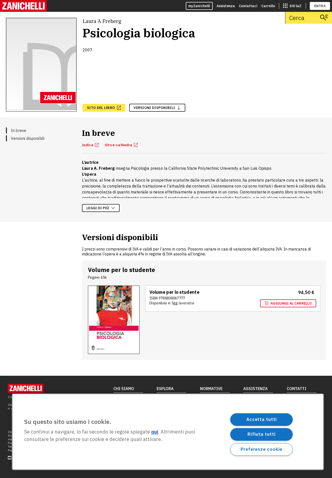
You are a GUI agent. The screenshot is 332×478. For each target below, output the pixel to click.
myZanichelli (199, 6)
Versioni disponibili (27, 138)
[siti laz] (292, 5)
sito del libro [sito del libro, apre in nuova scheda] (104, 107)
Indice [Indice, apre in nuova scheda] (90, 145)
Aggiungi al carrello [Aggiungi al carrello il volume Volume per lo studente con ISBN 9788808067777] (288, 303)
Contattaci (248, 6)
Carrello (268, 6)
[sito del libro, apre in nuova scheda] (104, 108)
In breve (18, 130)
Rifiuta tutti (262, 434)
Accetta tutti (261, 419)
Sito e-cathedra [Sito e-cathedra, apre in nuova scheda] (121, 145)
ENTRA (320, 6)
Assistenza (226, 6)
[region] (168, 432)
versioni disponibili (157, 107)
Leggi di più (100, 208)
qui (154, 432)
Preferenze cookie (261, 449)
